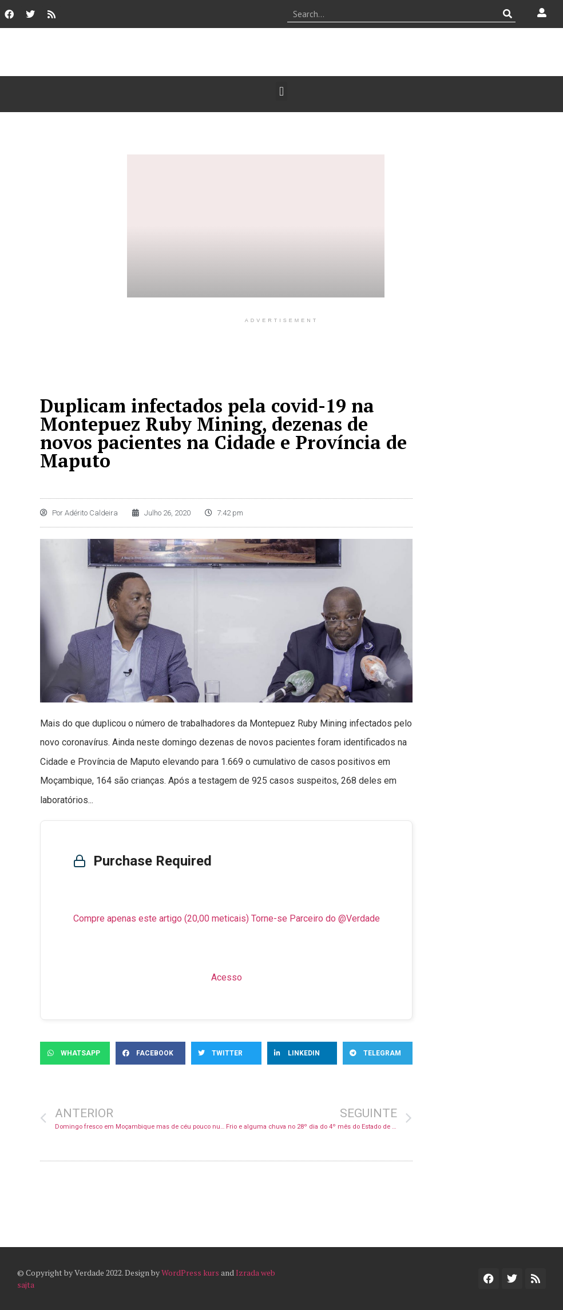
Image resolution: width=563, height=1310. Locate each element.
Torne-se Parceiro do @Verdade (315, 918)
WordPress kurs (190, 1272)
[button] (281, 91)
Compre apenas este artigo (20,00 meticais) (161, 918)
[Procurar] (507, 14)
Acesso (226, 977)
